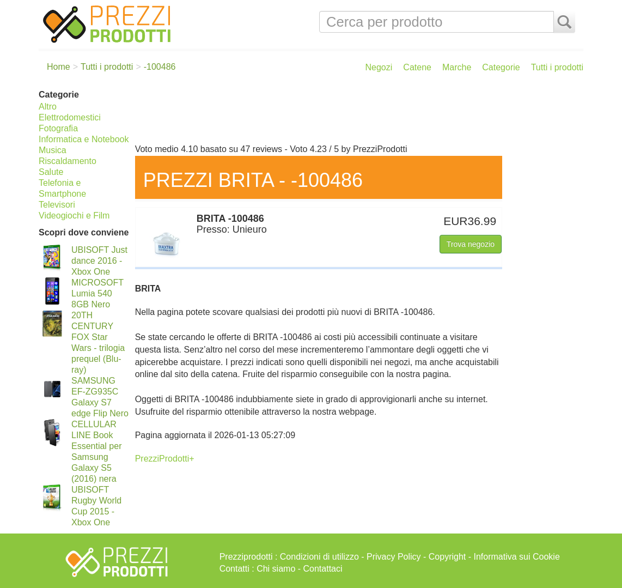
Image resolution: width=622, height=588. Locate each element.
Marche (456, 67)
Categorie (501, 67)
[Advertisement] (356, 113)
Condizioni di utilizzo (319, 556)
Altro (48, 106)
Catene (417, 67)
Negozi (379, 67)
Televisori (57, 204)
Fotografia (58, 128)
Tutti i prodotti (557, 67)
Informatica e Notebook (84, 139)
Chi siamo (276, 568)
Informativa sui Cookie (517, 556)
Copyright (447, 556)
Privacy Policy (394, 556)
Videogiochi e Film (74, 215)
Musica (52, 150)
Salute (51, 172)
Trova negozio (471, 244)
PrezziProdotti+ (164, 458)
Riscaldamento (67, 161)
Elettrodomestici (70, 117)
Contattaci (323, 568)
